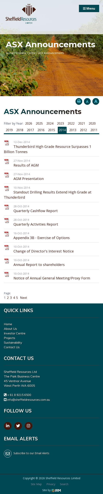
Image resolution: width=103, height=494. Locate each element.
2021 (81, 123)
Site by (51, 490)
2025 (39, 123)
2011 (93, 130)
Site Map (36, 484)
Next (23, 298)
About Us (10, 329)
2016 (41, 130)
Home (8, 324)
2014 (62, 130)
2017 (30, 130)
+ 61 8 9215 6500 (19, 395)
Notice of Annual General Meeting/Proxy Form (51, 278)
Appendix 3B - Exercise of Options (41, 237)
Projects (9, 338)
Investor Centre (14, 333)
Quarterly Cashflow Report (35, 210)
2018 (19, 130)
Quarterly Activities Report (35, 224)
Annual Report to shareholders (39, 264)
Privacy (50, 484)
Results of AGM (26, 165)
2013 (72, 130)
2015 (51, 130)
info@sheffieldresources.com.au (28, 400)
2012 (83, 130)
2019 (9, 130)
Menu (89, 8)
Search (64, 484)
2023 (60, 123)
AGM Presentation (28, 178)
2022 (71, 123)
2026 (28, 123)
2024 (49, 123)
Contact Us (12, 347)
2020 (92, 123)
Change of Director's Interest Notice (43, 251)
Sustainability (13, 342)
